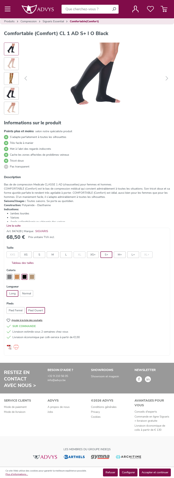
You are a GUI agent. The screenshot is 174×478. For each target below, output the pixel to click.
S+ (106, 255)
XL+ (146, 255)
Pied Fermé (15, 310)
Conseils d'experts (146, 412)
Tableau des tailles (20, 263)
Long (12, 293)
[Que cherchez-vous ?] (86, 9)
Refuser (110, 472)
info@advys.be (56, 380)
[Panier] (164, 9)
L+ (133, 255)
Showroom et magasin (105, 376)
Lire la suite (14, 226)
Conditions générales (104, 407)
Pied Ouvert (35, 310)
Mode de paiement (15, 407)
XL (79, 255)
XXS (12, 255)
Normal (26, 293)
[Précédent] (26, 78)
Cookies (96, 417)
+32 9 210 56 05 (58, 376)
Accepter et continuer (155, 472)
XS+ (92, 255)
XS (26, 255)
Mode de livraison (14, 412)
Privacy (95, 412)
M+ (120, 255)
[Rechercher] (114, 9)
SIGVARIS (41, 231)
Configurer (128, 472)
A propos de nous (59, 407)
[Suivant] (167, 78)
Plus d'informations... (17, 474)
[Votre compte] (135, 9)
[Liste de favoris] (150, 9)
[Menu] (9, 9)
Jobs (50, 412)
